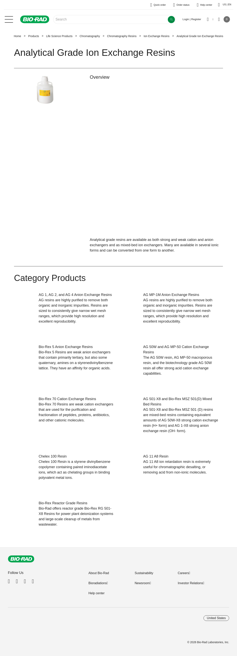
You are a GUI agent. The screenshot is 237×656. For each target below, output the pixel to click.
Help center (96, 593)
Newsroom (142, 583)
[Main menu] (9, 19)
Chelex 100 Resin (53, 456)
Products (33, 36)
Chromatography (90, 36)
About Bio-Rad (98, 573)
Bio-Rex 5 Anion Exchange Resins (66, 347)
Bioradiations (97, 583)
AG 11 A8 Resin (155, 456)
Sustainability (144, 573)
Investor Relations (190, 583)
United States (216, 618)
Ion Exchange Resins (156, 36)
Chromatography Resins (121, 36)
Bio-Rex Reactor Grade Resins (63, 503)
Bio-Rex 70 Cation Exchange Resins (67, 399)
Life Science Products (59, 36)
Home (17, 36)
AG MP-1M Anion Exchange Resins (171, 295)
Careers (183, 573)
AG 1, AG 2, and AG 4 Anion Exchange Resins (75, 295)
